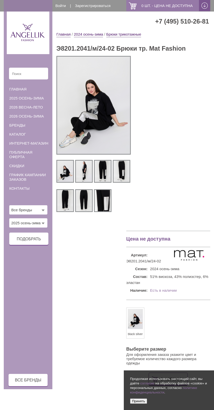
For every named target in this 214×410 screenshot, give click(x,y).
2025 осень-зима (26, 98)
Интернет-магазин (28, 143)
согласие (147, 383)
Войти (60, 6)
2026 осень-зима (26, 116)
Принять (138, 401)
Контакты (19, 188)
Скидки (16, 166)
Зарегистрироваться (93, 6)
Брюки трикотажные (123, 34)
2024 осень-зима (88, 34)
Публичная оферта (20, 154)
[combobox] (28, 210)
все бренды (28, 380)
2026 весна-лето (26, 107)
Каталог (17, 134)
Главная (63, 34)
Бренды (17, 125)
